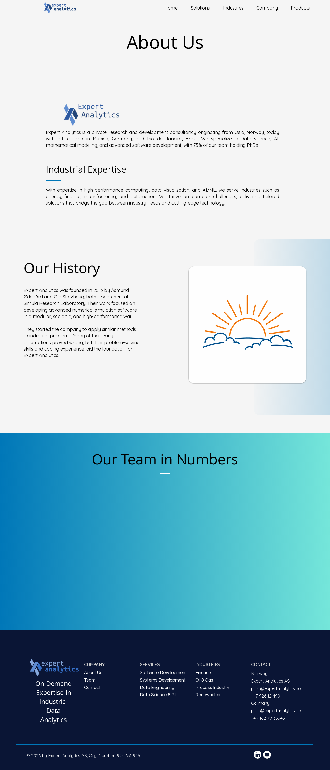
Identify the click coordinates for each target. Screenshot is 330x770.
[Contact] (109, 688)
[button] (203, 8)
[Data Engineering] (164, 688)
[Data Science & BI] (164, 695)
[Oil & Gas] (220, 680)
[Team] (109, 680)
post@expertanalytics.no (276, 688)
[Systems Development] (164, 680)
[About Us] (109, 673)
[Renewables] (219, 695)
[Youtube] (267, 755)
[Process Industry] (220, 688)
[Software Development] (165, 673)
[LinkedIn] (257, 755)
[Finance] (220, 673)
